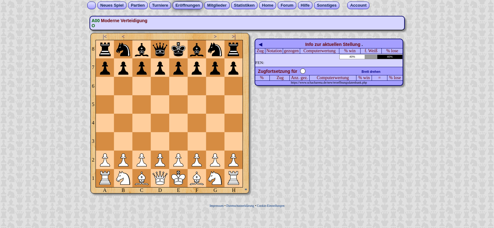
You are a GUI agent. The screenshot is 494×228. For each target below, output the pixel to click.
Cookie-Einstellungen (270, 205)
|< (105, 36)
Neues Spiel (112, 5)
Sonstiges (327, 5)
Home (267, 5)
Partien (138, 5)
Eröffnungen (188, 5)
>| (234, 36)
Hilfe (305, 5)
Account (358, 5)
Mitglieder (216, 5)
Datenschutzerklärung (240, 205)
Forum (287, 5)
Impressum (217, 205)
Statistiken (244, 5)
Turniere (160, 5)
